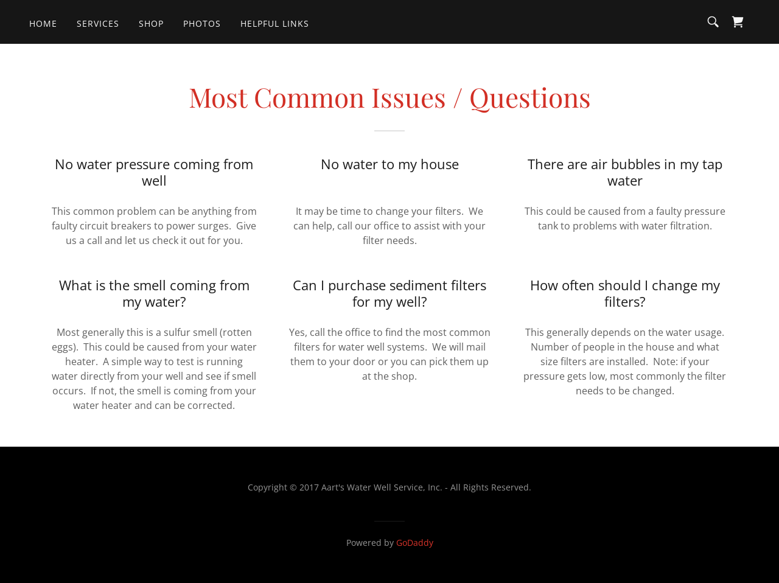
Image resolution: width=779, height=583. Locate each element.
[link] (737, 22)
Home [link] (43, 23)
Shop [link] (151, 23)
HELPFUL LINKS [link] (274, 23)
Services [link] (98, 23)
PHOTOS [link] (202, 23)
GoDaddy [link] (414, 542)
